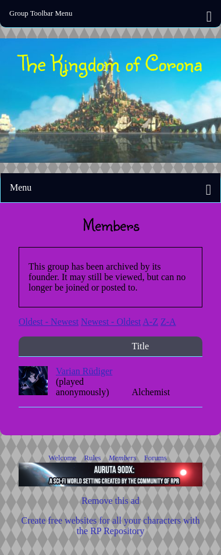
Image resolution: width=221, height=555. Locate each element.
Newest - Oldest (111, 322)
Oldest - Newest (49, 322)
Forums (155, 458)
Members (123, 458)
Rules (93, 458)
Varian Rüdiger (84, 371)
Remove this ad (110, 501)
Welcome (63, 458)
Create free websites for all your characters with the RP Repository (111, 525)
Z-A (168, 322)
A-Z (150, 322)
